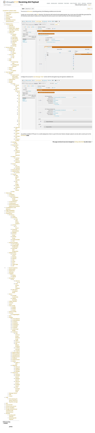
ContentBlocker (16, 318)
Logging (11, 273)
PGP (10, 394)
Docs (79, 3)
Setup (13, 83)
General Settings (13, 242)
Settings (14, 142)
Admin (14, 156)
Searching (14, 37)
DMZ (10, 59)
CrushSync (12, 194)
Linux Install (9, 404)
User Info (11, 54)
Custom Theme (14, 35)
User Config (12, 305)
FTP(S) (13, 216)
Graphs (14, 53)
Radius (14, 361)
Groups (11, 81)
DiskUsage (18, 374)
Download (54, 3)
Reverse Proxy (14, 234)
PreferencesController (18, 359)
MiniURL (14, 257)
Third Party (15, 372)
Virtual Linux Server (11, 406)
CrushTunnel (12, 203)
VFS (38, 14)
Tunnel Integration (18, 186)
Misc (13, 191)
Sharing (14, 46)
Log (13, 51)
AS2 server (29, 11)
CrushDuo (14, 321)
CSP (13, 266)
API (7, 403)
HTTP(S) (14, 225)
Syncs (10, 304)
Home (48, 3)
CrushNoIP (15, 323)
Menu (10, 73)
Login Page (12, 31)
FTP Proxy (8, 14)
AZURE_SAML (18, 368)
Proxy (13, 261)
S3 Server (17, 227)
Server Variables (10, 407)
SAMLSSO (14, 365)
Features (66, 3)
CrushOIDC (15, 326)
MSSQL (14, 307)
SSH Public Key (16, 148)
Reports (11, 67)
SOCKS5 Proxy (14, 237)
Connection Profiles (18, 139)
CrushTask (15, 332)
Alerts (10, 294)
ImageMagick (15, 314)
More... (89, 8)
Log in (89, 5)
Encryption (12, 278)
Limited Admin (17, 158)
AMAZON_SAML (19, 369)
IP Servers (23, 135)
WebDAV (14, 232)
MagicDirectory (16, 356)
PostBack (14, 358)
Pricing (84, 3)
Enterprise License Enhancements (11, 20)
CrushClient (12, 196)
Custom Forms (14, 254)
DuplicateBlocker (16, 352)
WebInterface (9, 24)
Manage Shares (13, 393)
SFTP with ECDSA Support (17, 221)
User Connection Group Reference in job (18, 336)
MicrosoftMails (19, 342)
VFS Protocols (17, 90)
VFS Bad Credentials (15, 296)
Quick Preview (14, 43)
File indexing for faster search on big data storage (13, 400)
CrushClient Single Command (15, 199)
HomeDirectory (16, 355)
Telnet (10, 396)
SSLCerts (17, 281)
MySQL (14, 308)
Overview (60, 3)
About (10, 69)
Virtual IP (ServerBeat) (15, 230)
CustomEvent (18, 168)
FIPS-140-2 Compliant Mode (15, 291)
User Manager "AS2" (38, 76)
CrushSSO (14, 327)
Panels (11, 82)
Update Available (14, 299)
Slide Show (15, 38)
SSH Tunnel (17, 189)
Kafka (16, 340)
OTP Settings (15, 244)
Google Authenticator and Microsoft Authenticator (11, 410)
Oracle (14, 310)
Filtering (14, 41)
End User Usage (17, 183)
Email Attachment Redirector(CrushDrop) (15, 205)
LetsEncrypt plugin (15, 329)
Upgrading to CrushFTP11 (12, 12)
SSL (13, 279)
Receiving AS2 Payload (12, 418)
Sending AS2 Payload (12, 415)
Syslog (14, 275)
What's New (13, 10)
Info (13, 56)
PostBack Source (17, 385)
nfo (33, 8)
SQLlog (14, 276)
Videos (7, 15)
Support (89, 3)
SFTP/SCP (14, 217)
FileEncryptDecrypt (17, 353)
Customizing (18, 172)
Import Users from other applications (15, 76)
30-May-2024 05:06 (79, 142)
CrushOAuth (15, 324)
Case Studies (73, 3)
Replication (12, 270)
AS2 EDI (8, 413)
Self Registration (10, 212)
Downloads (9, 17)
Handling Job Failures (15, 65)
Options (14, 258)
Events (14, 164)
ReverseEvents (16, 169)
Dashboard (12, 49)
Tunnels (14, 174)
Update (14, 70)
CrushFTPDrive (13, 201)
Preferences (9, 213)
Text (13, 260)
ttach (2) (28, 8)
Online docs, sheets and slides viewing (14, 29)
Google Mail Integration (15, 246)
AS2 (16, 143)
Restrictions (15, 145)
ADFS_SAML (18, 367)
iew (23, 8)
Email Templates (13, 268)
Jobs (10, 60)
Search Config (12, 311)
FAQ (7, 397)
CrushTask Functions (18, 348)
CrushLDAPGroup (16, 320)
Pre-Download (18, 166)
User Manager (9, 72)
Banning (11, 272)
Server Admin (9, 47)
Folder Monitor (13, 301)
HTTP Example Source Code (17, 389)
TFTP (13, 241)
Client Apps (9, 193)
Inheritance (12, 79)
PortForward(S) (16, 239)
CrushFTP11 (6, 10)
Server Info (12, 50)
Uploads (11, 25)
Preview (11, 313)
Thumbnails (15, 40)
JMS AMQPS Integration (18, 345)
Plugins (11, 317)
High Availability (10, 210)
